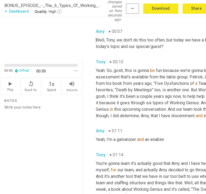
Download (161, 8)
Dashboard (16, 11)
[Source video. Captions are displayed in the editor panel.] (41, 37)
